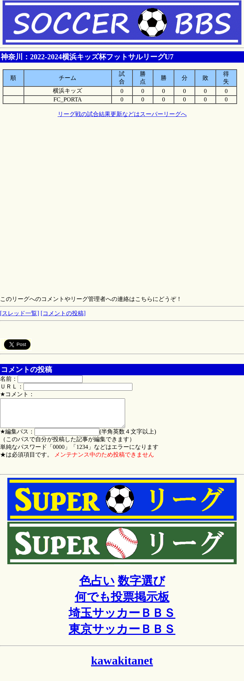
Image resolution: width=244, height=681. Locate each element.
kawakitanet (122, 666)
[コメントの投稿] (63, 313)
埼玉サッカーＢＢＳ (122, 618)
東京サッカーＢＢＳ (122, 634)
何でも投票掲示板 (122, 602)
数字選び (141, 586)
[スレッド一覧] (19, 313)
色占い (97, 586)
